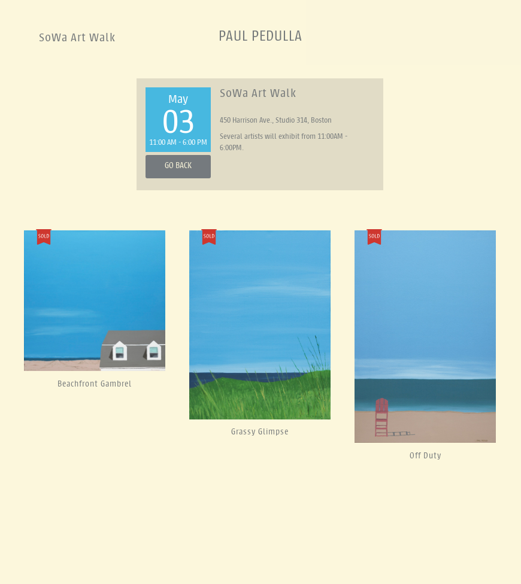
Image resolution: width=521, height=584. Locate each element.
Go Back (178, 166)
